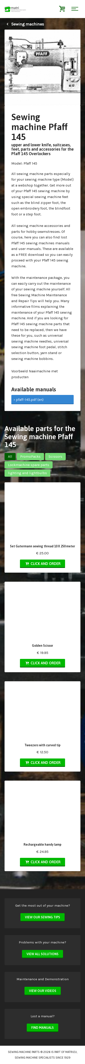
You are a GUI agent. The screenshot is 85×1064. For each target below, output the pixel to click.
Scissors (55, 456)
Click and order (42, 564)
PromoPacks (30, 456)
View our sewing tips (42, 917)
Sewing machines (24, 24)
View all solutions (42, 954)
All (10, 456)
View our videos (42, 991)
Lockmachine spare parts (28, 465)
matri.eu (71, 1052)
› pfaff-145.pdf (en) (29, 399)
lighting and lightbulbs (27, 473)
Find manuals (42, 1027)
